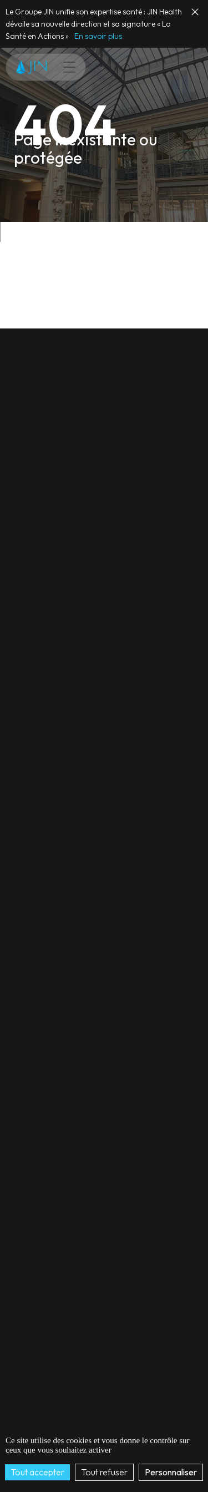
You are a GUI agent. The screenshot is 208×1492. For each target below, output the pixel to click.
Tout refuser (104, 1472)
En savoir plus (98, 36)
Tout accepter (37, 1472)
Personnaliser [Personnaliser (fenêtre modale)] (171, 1472)
